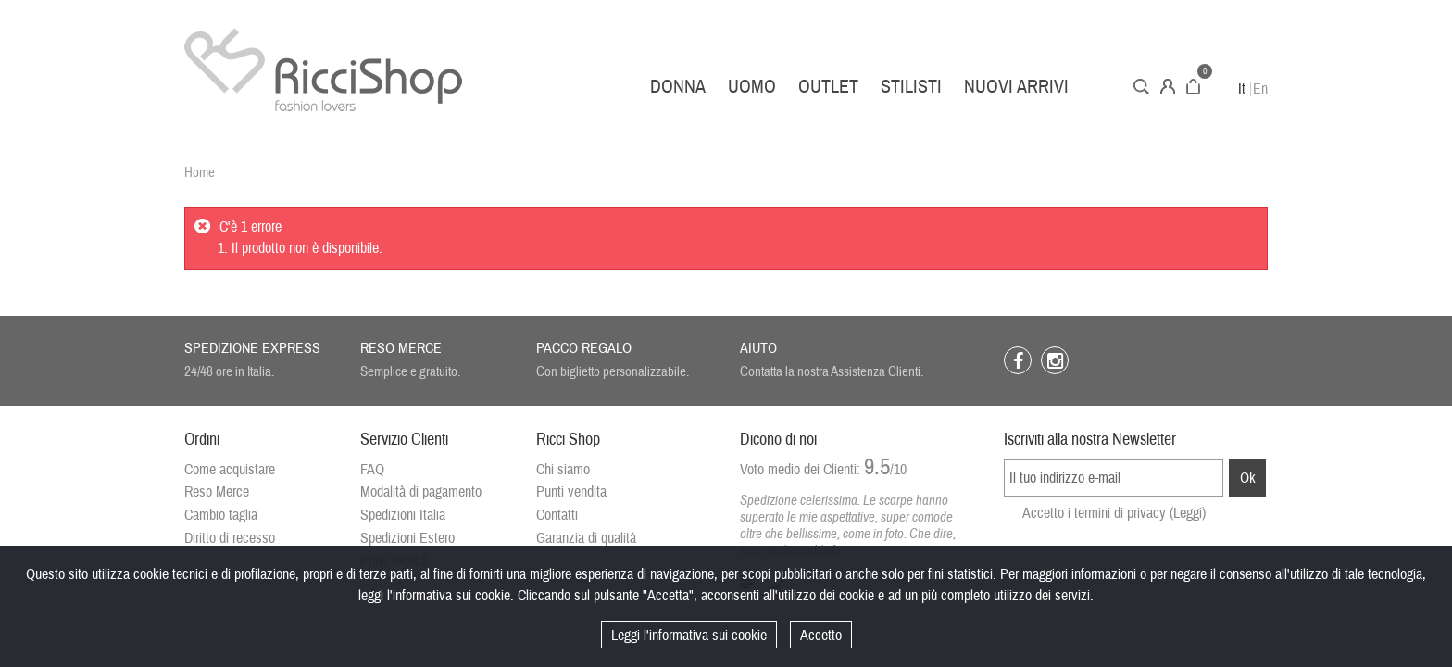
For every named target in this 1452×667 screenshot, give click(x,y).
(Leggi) (1188, 513)
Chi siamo (563, 469)
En (1260, 89)
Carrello (1193, 86)
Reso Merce (216, 492)
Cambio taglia (220, 515)
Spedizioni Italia (402, 515)
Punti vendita (571, 492)
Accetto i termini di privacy (1114, 513)
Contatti (557, 515)
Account (1167, 86)
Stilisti (911, 86)
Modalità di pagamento (421, 492)
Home (199, 173)
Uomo (752, 86)
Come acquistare (229, 469)
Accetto (821, 635)
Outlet (828, 86)
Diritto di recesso (229, 538)
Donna (678, 86)
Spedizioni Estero (407, 538)
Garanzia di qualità (586, 538)
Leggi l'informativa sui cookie (689, 635)
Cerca (1141, 86)
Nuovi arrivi (1016, 86)
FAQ (372, 469)
